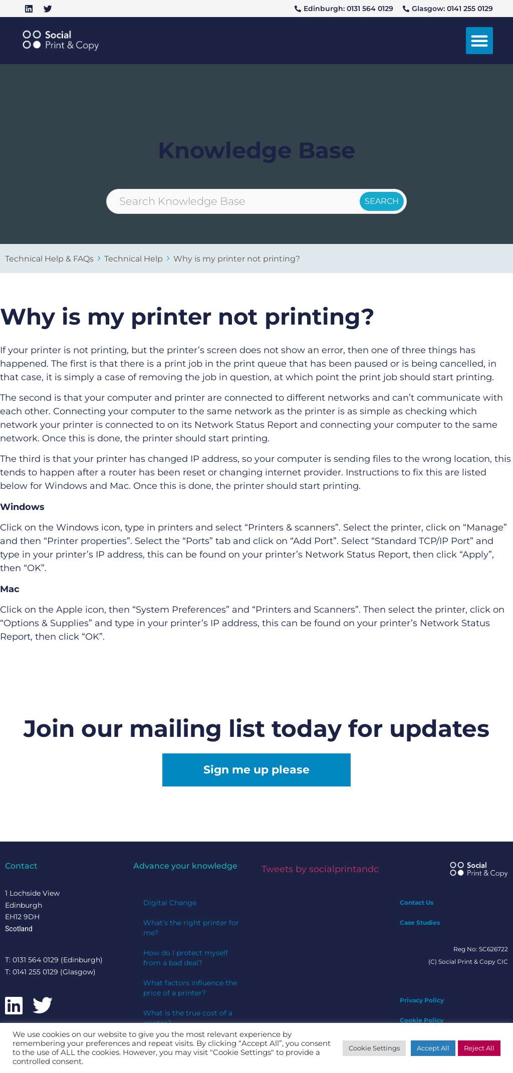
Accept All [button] (433, 1048)
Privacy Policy (422, 1000)
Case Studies (420, 922)
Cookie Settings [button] (374, 1048)
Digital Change (169, 902)
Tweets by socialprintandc (320, 869)
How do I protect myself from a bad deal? (185, 957)
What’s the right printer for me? (191, 927)
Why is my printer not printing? (236, 258)
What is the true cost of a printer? (187, 1017)
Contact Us (416, 902)
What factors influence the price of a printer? (190, 987)
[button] (479, 40)
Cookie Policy (421, 1020)
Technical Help (133, 258)
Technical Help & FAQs (49, 258)
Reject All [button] (479, 1048)
